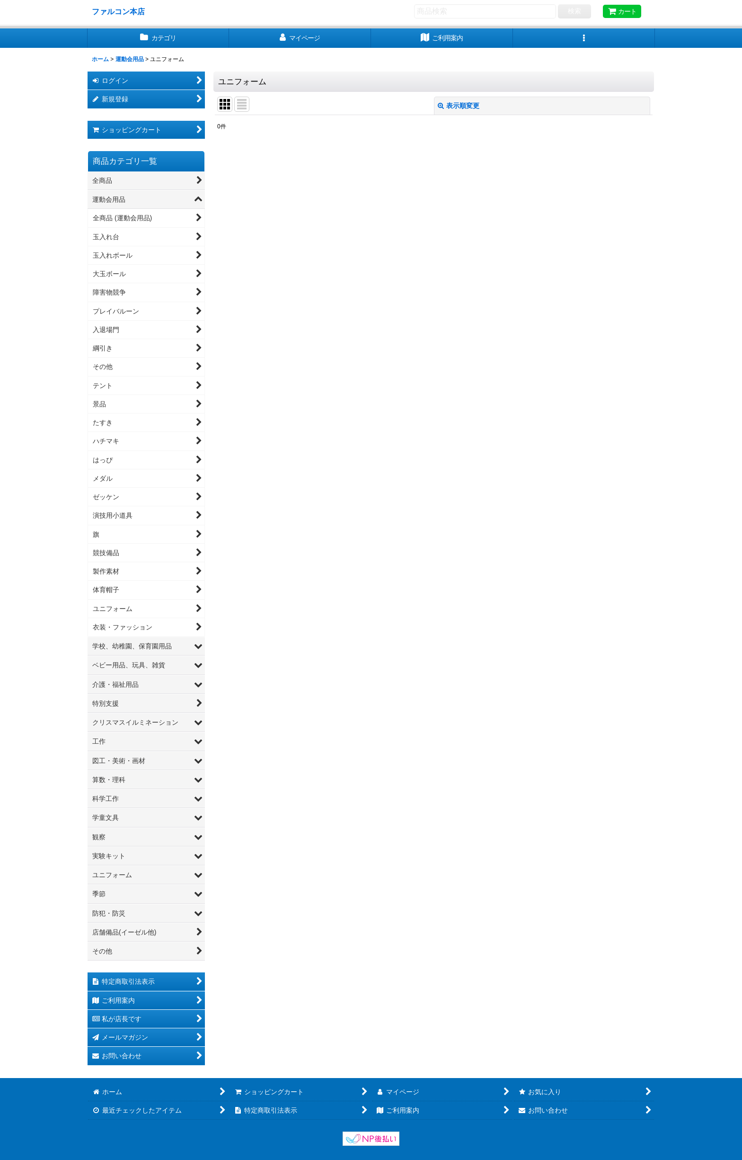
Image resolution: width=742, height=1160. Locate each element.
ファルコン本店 (122, 11)
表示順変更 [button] (458, 105)
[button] (584, 38)
